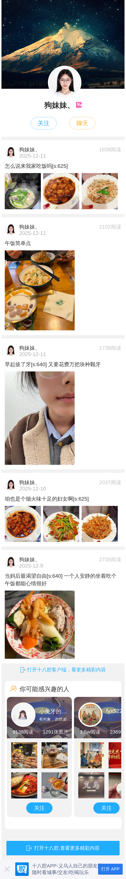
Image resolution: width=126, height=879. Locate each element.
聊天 (82, 123)
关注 (44, 123)
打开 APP (110, 869)
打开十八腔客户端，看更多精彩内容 (66, 669)
